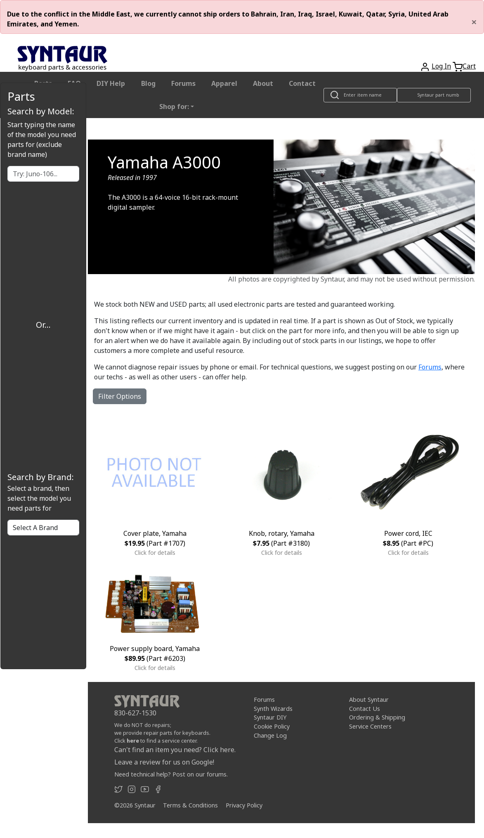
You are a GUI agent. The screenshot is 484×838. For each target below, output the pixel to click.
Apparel (224, 83)
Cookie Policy (272, 726)
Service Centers (370, 726)
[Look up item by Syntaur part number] (434, 95)
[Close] (474, 22)
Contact (302, 83)
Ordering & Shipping (377, 717)
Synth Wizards (273, 709)
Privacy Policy (244, 805)
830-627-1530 (135, 712)
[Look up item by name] (360, 95)
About (263, 83)
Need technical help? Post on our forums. (171, 774)
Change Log (270, 735)
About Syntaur (369, 699)
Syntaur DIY (270, 717)
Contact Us (364, 709)
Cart (469, 66)
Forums (183, 83)
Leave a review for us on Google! (164, 762)
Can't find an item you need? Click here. (175, 749)
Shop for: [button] (174, 106)
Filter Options (119, 396)
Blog (148, 83)
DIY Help (111, 83)
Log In (441, 66)
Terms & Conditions (190, 805)
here (133, 740)
